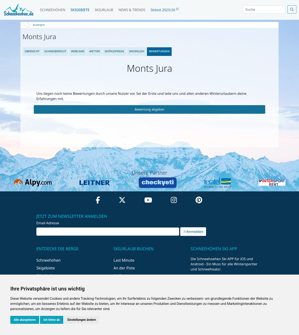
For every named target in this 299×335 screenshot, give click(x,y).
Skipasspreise (114, 51)
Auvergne (39, 25)
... (24, 25)
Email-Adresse (47, 223)
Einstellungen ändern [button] (82, 319)
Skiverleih (136, 51)
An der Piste (124, 267)
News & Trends (132, 10)
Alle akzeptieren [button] (25, 319)
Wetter (94, 51)
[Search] (264, 9)
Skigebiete (80, 10)
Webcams (78, 51)
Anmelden (193, 231)
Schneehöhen (52, 10)
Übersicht (32, 51)
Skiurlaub (104, 10)
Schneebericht (55, 51)
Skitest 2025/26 (165, 10)
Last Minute (124, 260)
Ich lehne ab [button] (51, 319)
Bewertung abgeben (149, 109)
